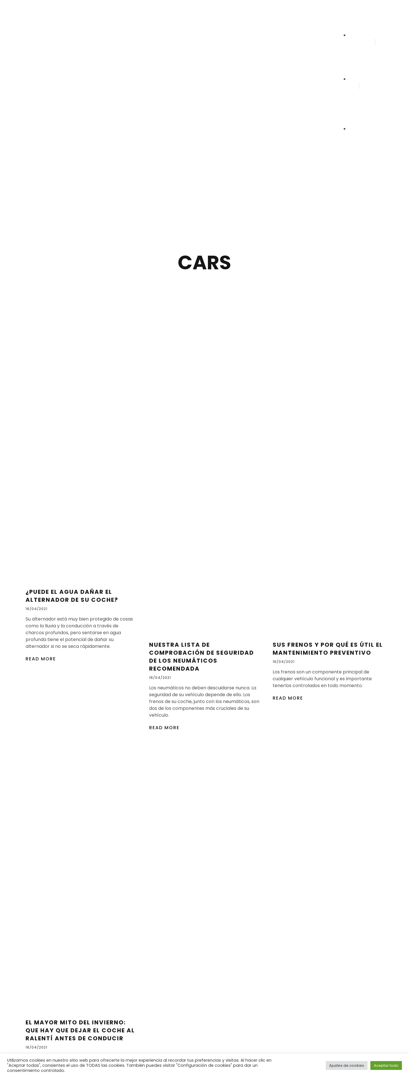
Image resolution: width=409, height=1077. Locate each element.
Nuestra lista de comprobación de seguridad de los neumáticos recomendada (201, 657)
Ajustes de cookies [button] (346, 1065)
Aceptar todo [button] (386, 1065)
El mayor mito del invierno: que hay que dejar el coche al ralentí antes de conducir (80, 1030)
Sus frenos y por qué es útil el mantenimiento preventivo (328, 649)
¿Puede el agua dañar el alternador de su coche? (72, 596)
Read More (41, 659)
